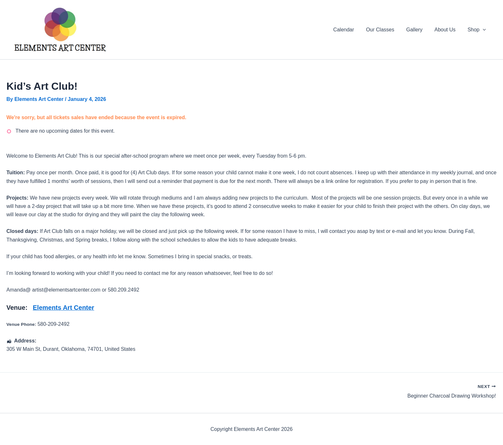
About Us (447, 29)
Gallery (419, 29)
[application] (483, 30)
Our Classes (386, 29)
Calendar (351, 29)
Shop (477, 30)
